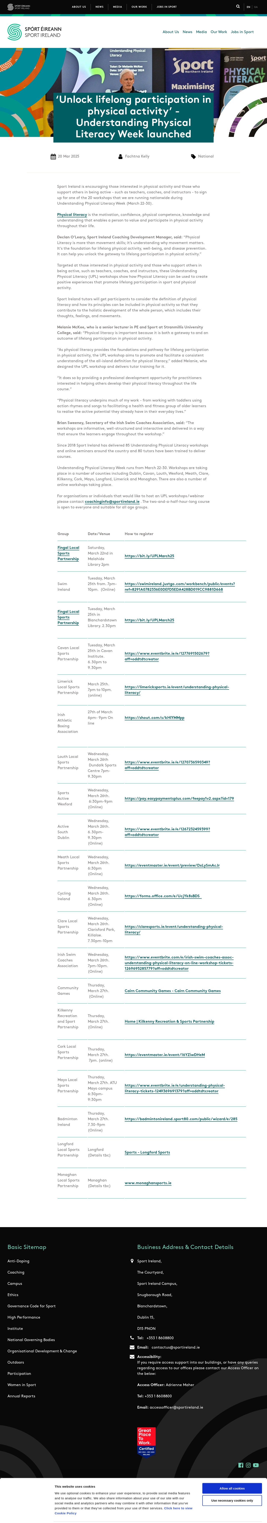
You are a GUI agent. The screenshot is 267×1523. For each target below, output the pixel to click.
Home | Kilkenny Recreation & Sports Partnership (169, 1022)
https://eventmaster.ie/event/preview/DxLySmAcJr (172, 866)
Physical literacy (72, 215)
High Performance (24, 1318)
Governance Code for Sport (32, 1306)
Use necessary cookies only (232, 1485)
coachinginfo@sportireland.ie (112, 502)
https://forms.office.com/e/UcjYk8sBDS (163, 896)
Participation (19, 1374)
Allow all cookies (232, 1473)
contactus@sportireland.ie (176, 1348)
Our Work (139, 7)
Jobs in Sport (167, 7)
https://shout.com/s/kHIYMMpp (154, 718)
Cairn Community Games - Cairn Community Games (173, 991)
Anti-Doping (18, 1261)
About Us (79, 7)
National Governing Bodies (31, 1340)
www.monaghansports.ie (148, 1183)
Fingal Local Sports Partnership (68, 553)
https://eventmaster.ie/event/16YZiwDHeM (165, 1055)
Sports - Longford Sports (147, 1153)
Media (117, 7)
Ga (256, 7)
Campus (15, 1284)
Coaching (16, 1273)
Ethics (13, 1295)
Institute (15, 1329)
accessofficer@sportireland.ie (176, 1408)
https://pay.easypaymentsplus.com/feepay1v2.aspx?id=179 (179, 799)
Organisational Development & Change (42, 1351)
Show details (219, 1515)
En (248, 7)
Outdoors (16, 1363)
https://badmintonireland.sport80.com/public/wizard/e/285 (181, 1119)
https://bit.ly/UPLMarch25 (149, 556)
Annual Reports (21, 1396)
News (99, 7)
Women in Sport (22, 1385)
